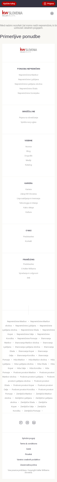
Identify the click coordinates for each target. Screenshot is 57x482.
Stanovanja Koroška (26, 355)
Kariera (29, 189)
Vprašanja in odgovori (28, 273)
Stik (28, 278)
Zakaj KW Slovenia (28, 194)
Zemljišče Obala (28, 402)
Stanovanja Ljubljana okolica (27, 347)
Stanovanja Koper (26, 351)
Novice (29, 146)
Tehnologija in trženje (28, 203)
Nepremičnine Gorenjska (28, 93)
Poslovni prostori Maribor (25, 372)
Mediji (28, 160)
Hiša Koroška (35, 368)
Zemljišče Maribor (24, 394)
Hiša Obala (42, 364)
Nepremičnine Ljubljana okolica (28, 84)
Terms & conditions (28, 443)
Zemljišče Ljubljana (23, 398)
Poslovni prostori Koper (23, 385)
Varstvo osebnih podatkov (28, 459)
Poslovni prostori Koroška (23, 389)
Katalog (28, 165)
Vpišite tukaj (9, 3)
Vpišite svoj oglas (28, 122)
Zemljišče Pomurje (32, 411)
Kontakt (28, 241)
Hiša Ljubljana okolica (23, 364)
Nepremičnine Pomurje (27, 338)
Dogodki (28, 156)
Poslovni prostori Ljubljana (31, 377)
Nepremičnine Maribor (28, 75)
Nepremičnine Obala (28, 88)
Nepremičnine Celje (25, 334)
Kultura (29, 212)
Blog (28, 151)
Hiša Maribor (19, 360)
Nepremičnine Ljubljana (28, 79)
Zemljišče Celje (27, 406)
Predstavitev (28, 236)
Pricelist (28, 454)
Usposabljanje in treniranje (28, 198)
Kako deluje (28, 207)
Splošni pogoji (28, 438)
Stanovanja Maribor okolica (27, 343)
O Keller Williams (28, 269)
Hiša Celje (21, 368)
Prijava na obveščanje (28, 117)
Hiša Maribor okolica (38, 360)
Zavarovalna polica (28, 465)
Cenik (28, 449)
